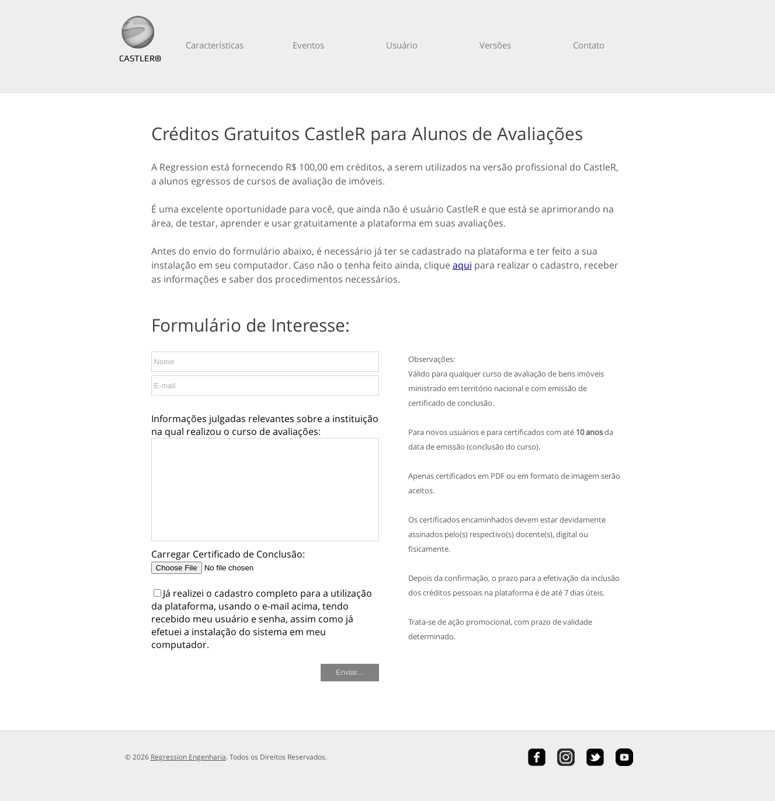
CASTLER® (138, 58)
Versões (495, 45)
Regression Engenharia (188, 757)
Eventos (308, 45)
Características (215, 45)
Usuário (402, 45)
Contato (588, 45)
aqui (462, 265)
